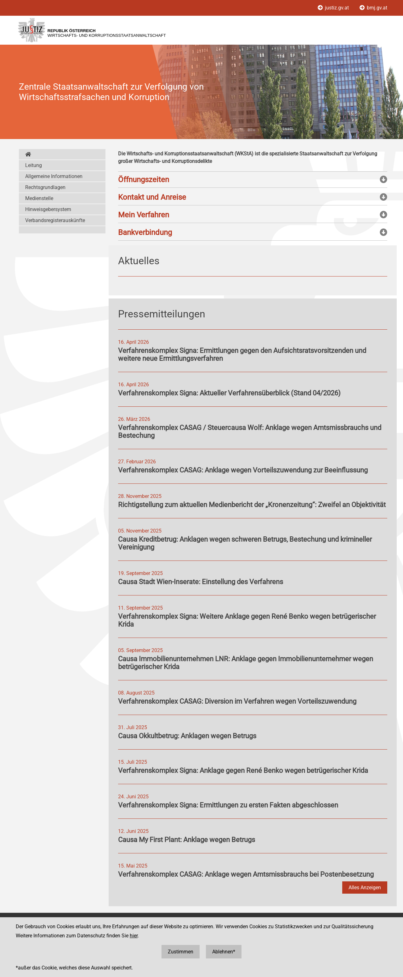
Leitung (33, 165)
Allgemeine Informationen (53, 176)
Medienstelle (39, 198)
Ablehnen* (223, 952)
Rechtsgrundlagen (45, 187)
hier (134, 936)
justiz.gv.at (334, 8)
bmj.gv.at (373, 8)
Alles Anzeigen (365, 887)
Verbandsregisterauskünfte (55, 220)
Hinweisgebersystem (48, 209)
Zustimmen (180, 952)
